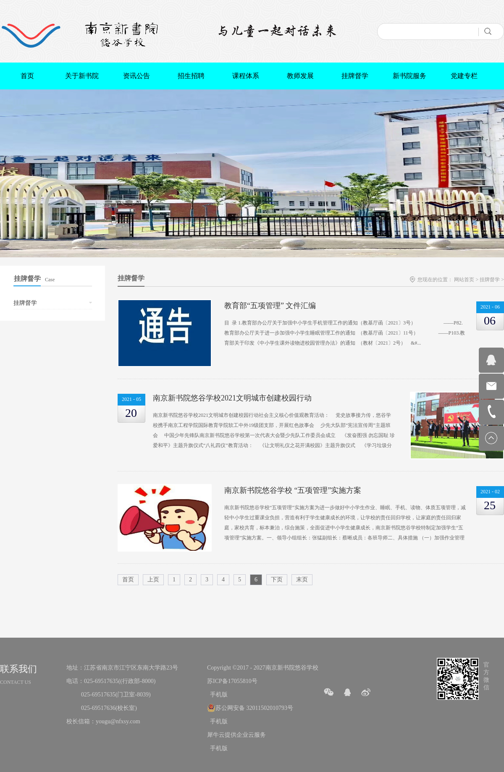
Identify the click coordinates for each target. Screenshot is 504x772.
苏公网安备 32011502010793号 (254, 708)
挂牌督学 (490, 280)
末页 (302, 579)
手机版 (217, 694)
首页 (27, 75)
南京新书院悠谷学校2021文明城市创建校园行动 (232, 398)
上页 (153, 579)
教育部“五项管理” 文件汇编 (270, 305)
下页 (277, 579)
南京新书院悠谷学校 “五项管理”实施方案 (292, 490)
